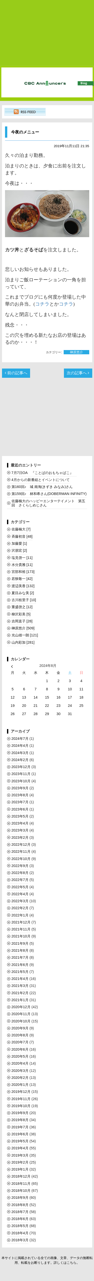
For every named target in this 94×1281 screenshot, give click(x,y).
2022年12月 (21, 845)
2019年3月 (20, 1155)
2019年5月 (20, 1141)
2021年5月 (20, 972)
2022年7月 (20, 880)
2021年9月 (20, 943)
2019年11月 (21, 1099)
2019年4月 (20, 1148)
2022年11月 (21, 852)
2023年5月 (20, 816)
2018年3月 (20, 1240)
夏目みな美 (23, 593)
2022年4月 (20, 894)
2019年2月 (20, 1162)
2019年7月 (20, 1127)
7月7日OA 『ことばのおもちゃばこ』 (44, 473)
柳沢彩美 (21, 614)
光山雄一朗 (25, 635)
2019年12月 (21, 1092)
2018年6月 (20, 1219)
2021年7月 (20, 957)
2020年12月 (21, 1007)
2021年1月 (20, 1000)
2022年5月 (20, 887)
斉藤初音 (22, 536)
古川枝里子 (24, 600)
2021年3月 (20, 986)
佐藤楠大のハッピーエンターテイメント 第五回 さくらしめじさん (48, 503)
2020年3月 (20, 1071)
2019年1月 (20, 1169)
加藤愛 (19, 543)
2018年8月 (20, 1205)
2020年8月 (20, 1035)
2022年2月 (20, 908)
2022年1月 (20, 915)
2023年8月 (20, 795)
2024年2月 (20, 760)
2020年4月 (20, 1063)
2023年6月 (20, 809)
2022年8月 (20, 873)
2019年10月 (21, 1106)
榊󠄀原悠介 (76, 352)
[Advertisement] (47, 33)
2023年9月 (20, 788)
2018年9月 (20, 1198)
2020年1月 (20, 1085)
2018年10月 (21, 1191)
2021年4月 (20, 979)
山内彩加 (23, 642)
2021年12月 (21, 922)
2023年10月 (21, 781)
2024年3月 (20, 753)
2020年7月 (20, 1042)
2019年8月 (20, 1120)
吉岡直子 (22, 621)
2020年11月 (21, 1014)
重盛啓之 (22, 607)
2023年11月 (21, 774)
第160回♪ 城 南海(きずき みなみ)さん (42, 487)
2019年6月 (20, 1134)
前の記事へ (16, 373)
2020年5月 (20, 1056)
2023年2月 (20, 838)
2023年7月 (20, 802)
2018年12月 (21, 1176)
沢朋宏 (19, 550)
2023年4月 (20, 823)
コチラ (42, 304)
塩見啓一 (22, 558)
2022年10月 (21, 859)
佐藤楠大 (21, 529)
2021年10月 (21, 936)
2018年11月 (21, 1184)
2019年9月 (20, 1113)
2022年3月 (20, 901)
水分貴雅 (22, 565)
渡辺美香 (23, 586)
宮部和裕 (23, 572)
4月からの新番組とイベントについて (41, 480)
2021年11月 (21, 929)
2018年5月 (20, 1226)
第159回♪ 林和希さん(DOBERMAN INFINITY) (49, 494)
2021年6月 (20, 965)
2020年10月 (21, 1021)
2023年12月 (21, 767)
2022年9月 (20, 866)
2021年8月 (20, 950)
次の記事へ (78, 373)
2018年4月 (20, 1233)
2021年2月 (20, 993)
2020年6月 (20, 1049)
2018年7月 (20, 1212)
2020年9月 (20, 1028)
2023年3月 (20, 830)
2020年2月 (20, 1078)
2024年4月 (20, 746)
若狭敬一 (22, 579)
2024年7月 (20, 739)
